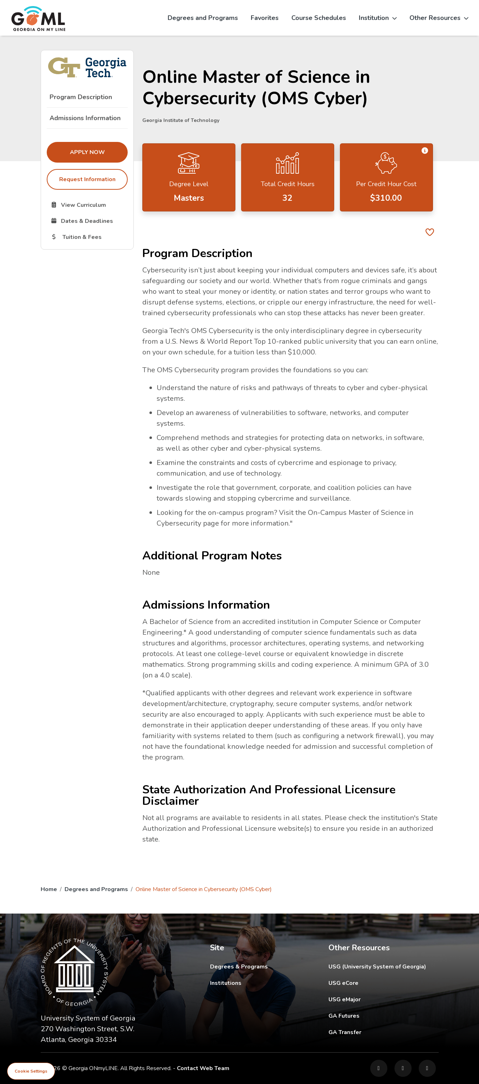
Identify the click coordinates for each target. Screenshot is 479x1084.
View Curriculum (89, 204)
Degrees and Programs (203, 18)
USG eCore (383, 983)
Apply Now (98, 152)
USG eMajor (383, 999)
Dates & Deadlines (89, 220)
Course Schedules (318, 18)
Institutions (225, 983)
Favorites (265, 18)
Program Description (81, 97)
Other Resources (438, 18)
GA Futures (383, 1016)
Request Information (87, 179)
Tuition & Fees (89, 236)
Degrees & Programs (239, 967)
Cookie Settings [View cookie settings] (31, 1071)
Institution (378, 18)
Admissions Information (85, 118)
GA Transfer (383, 1032)
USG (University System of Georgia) (382, 966)
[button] (425, 150)
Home (49, 889)
